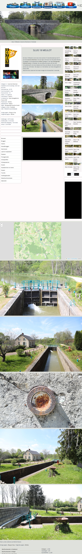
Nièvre (41, 61)
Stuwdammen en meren (7, 167)
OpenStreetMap (74, 258)
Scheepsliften (4, 159)
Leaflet (68, 258)
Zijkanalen (4, 181)
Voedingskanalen (5, 175)
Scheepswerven (5, 162)
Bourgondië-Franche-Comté (12, 105)
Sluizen (3, 165)
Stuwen (3, 170)
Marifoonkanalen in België (8, 551)
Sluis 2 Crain (68, 106)
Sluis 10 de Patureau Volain (68, 141)
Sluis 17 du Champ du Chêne (76, 168)
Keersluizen (4, 149)
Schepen (44, 549)
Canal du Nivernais (32, 59)
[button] (41, 239)
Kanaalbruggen (5, 146)
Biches (10, 102)
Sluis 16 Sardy (68, 167)
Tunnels (3, 173)
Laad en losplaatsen (6, 151)
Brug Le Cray (12, 112)
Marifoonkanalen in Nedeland (9, 549)
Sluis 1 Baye (68, 82)
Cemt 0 (10, 96)
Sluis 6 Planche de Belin (68, 124)
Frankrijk (12, 107)
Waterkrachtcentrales (6, 178)
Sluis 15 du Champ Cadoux (76, 159)
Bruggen (3, 141)
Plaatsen (3, 154)
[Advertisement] (41, 149)
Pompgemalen (5, 157)
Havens (3, 143)
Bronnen (3, 138)
